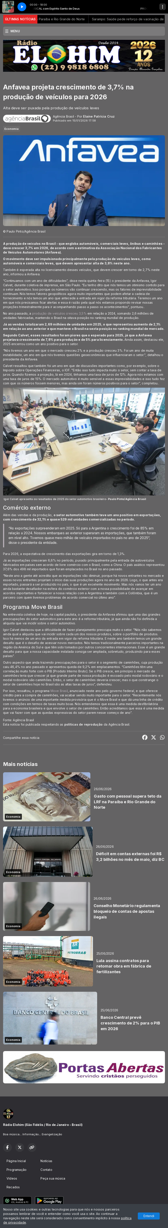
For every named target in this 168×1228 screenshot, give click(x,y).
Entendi (149, 1216)
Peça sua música (52, 1178)
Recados (13, 1187)
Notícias (46, 1161)
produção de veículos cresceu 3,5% (59, 313)
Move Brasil (59, 691)
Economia (11, 128)
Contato (46, 1169)
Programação (16, 1169)
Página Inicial (16, 1161)
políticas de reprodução (83, 724)
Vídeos (12, 1178)
